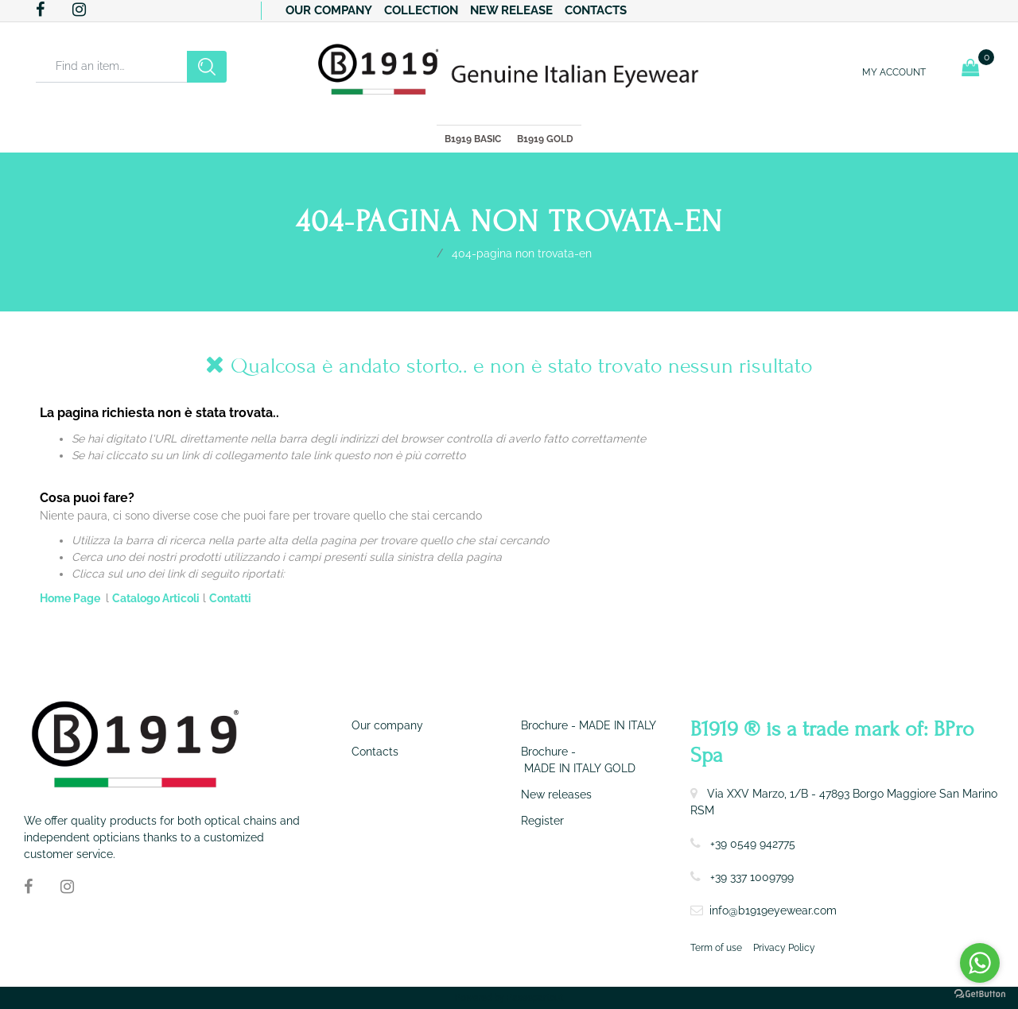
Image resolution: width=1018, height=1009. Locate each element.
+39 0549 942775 (752, 843)
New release (511, 10)
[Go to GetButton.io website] (979, 993)
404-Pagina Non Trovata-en (522, 253)
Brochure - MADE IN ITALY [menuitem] (588, 725)
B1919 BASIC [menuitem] (473, 139)
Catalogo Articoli (156, 598)
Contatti (230, 598)
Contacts (596, 10)
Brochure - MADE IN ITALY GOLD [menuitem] (578, 760)
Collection (421, 10)
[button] (207, 67)
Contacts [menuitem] (375, 751)
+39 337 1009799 (752, 877)
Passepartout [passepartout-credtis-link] (535, 997)
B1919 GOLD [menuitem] (545, 139)
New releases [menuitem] (556, 794)
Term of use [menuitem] (716, 947)
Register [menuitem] (542, 820)
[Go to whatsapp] (980, 963)
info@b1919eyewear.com (773, 910)
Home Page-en (423, 253)
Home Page (71, 598)
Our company (329, 10)
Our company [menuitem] (387, 725)
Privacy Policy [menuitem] (784, 947)
